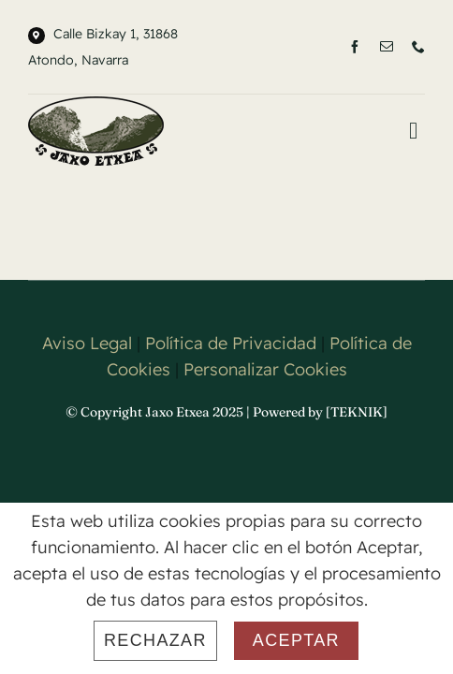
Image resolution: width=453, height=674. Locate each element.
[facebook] (354, 46)
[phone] (418, 46)
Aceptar (296, 640)
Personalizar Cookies (265, 416)
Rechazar (155, 640)
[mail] (386, 46)
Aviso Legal (87, 390)
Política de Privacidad (230, 390)
